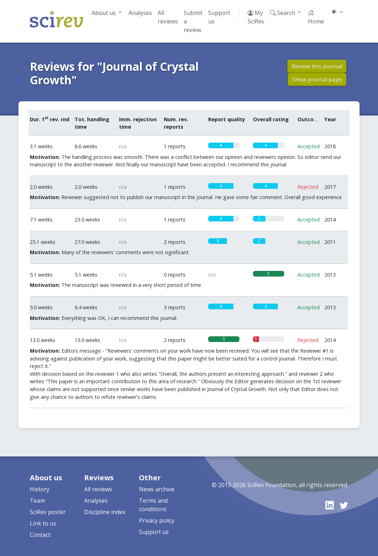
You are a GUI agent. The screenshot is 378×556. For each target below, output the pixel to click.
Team (37, 500)
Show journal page (317, 79)
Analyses (140, 13)
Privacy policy (156, 520)
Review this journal (317, 66)
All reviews (168, 17)
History (39, 489)
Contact (40, 535)
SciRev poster (48, 512)
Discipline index (104, 512)
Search (282, 13)
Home (316, 17)
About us (104, 13)
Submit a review (193, 21)
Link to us (43, 523)
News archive (156, 489)
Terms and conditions (153, 505)
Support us (219, 17)
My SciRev (256, 17)
